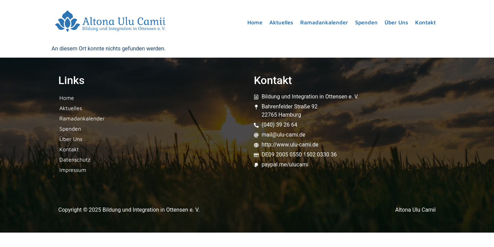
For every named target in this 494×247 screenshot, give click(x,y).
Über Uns (396, 22)
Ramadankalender (324, 22)
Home (254, 22)
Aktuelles (281, 22)
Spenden (366, 22)
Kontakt (425, 22)
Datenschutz (74, 159)
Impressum (72, 170)
